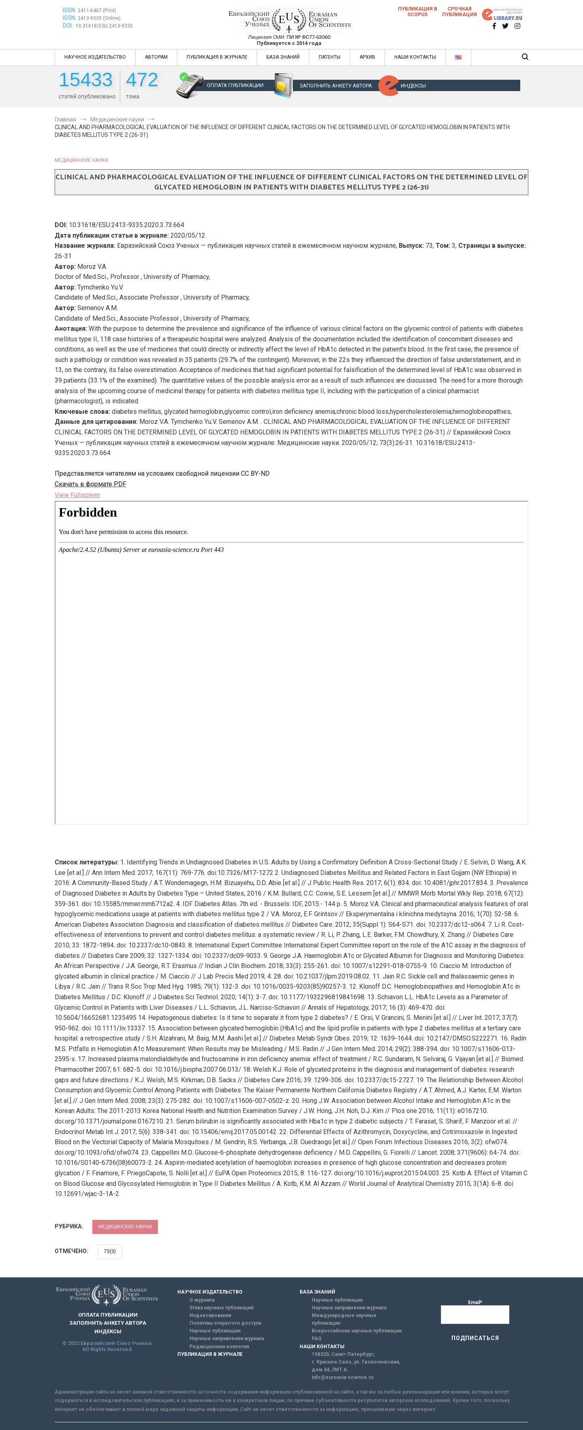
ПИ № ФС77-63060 (308, 37)
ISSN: (69, 10)
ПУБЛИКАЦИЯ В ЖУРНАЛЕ (217, 57)
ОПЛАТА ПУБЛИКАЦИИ (235, 85)
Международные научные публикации (344, 1319)
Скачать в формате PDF (90, 484)
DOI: (68, 25)
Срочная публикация (459, 11)
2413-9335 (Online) (99, 18)
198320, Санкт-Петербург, (343, 1354)
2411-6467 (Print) (97, 10)
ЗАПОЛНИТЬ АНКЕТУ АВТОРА (336, 86)
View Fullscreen (77, 495)
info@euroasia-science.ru (342, 1377)
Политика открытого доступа (225, 1323)
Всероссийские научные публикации (357, 1331)
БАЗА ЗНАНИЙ (283, 57)
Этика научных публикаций (221, 1308)
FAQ (316, 1338)
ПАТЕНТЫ (329, 57)
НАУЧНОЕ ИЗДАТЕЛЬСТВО (95, 57)
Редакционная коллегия (219, 1346)
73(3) (110, 1251)
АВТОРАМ (156, 57)
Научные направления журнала (226, 1338)
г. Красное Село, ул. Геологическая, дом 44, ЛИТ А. (356, 1366)
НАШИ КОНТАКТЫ (415, 57)
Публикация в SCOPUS (417, 11)
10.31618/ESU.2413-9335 (104, 26)
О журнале (202, 1300)
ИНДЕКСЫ (413, 86)
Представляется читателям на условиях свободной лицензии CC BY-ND (162, 473)
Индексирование (210, 1315)
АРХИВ (367, 57)
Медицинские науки (81, 160)
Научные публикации (214, 1331)
